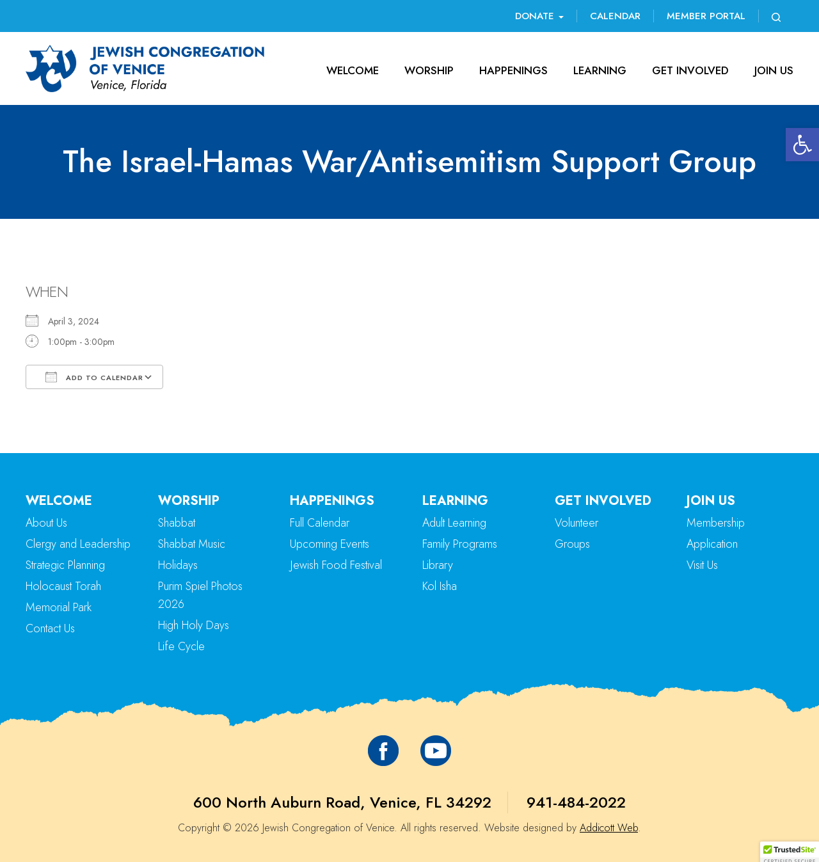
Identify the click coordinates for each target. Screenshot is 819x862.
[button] (802, 144)
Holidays (178, 565)
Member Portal (706, 16)
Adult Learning (454, 523)
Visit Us (702, 565)
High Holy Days (193, 625)
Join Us (773, 70)
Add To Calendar (94, 377)
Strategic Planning (65, 565)
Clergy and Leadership (78, 544)
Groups (572, 544)
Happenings (513, 70)
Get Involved (690, 70)
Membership (716, 523)
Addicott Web (609, 827)
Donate (539, 16)
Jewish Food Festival (336, 565)
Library (437, 565)
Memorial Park (58, 607)
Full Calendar (319, 523)
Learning (599, 70)
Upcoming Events (329, 544)
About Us (46, 523)
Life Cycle (181, 646)
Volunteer (576, 523)
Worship (429, 70)
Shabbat (176, 523)
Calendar (615, 16)
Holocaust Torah (63, 586)
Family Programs (459, 544)
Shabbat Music (191, 544)
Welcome (352, 70)
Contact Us (50, 628)
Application (712, 544)
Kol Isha (439, 586)
